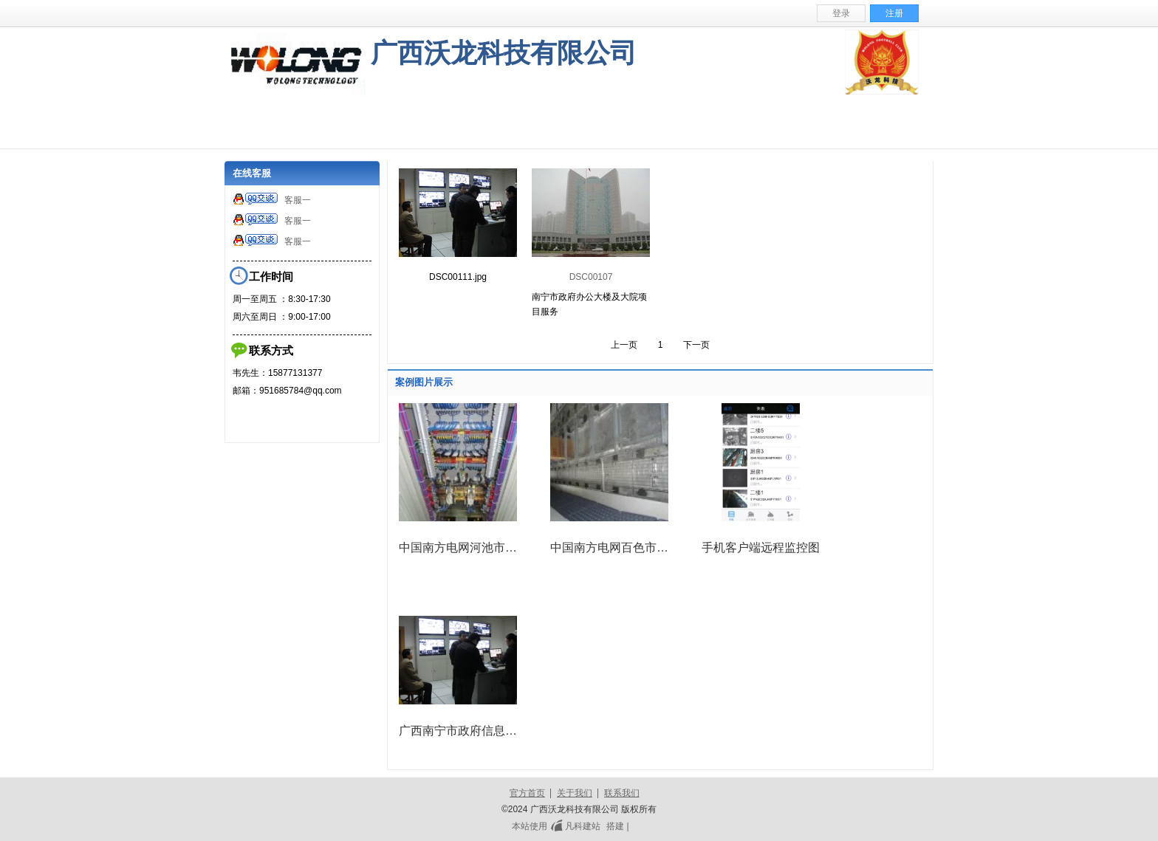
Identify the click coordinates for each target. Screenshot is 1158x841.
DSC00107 (591, 277)
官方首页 (527, 793)
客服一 (272, 200)
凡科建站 (573, 826)
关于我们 (574, 793)
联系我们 (622, 793)
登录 (841, 13)
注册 (894, 13)
